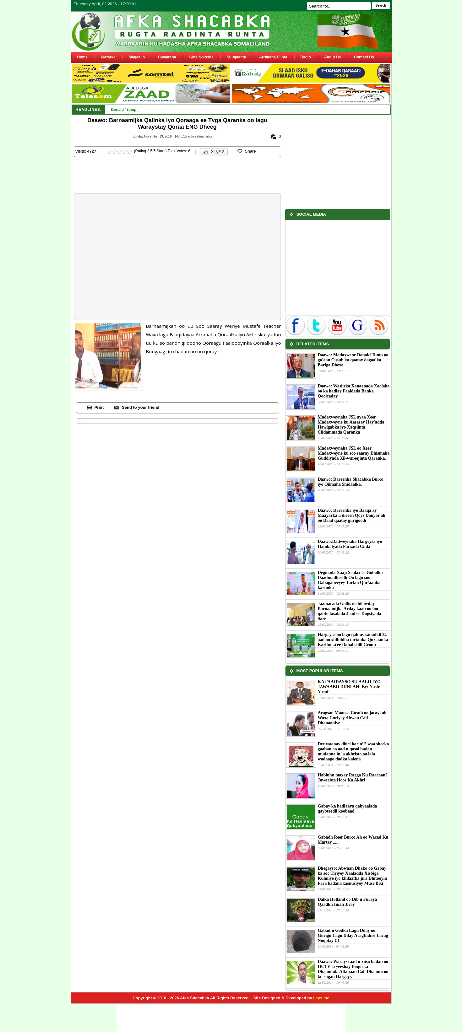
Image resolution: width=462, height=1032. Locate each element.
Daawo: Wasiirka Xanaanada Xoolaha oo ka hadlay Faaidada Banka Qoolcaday (354, 391)
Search (381, 5)
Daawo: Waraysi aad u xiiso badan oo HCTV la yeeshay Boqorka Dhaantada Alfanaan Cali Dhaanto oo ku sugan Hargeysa (353, 969)
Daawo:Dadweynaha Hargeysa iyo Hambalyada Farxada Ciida (350, 544)
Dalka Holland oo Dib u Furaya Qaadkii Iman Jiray (347, 902)
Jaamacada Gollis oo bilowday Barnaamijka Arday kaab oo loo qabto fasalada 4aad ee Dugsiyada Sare (349, 611)
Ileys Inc (321, 998)
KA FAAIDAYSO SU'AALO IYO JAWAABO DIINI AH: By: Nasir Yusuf (349, 686)
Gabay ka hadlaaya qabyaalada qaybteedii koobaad (347, 808)
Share (250, 151)
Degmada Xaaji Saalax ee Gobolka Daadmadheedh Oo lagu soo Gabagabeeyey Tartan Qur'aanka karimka (350, 580)
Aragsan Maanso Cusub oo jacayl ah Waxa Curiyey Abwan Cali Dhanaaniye (352, 718)
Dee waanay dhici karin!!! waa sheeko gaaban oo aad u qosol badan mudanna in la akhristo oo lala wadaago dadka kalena (353, 751)
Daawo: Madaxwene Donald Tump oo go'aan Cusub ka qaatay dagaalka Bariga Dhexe (353, 360)
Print (99, 407)
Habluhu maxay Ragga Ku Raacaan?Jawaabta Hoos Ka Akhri (353, 777)
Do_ (114, 109)
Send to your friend (140, 407)
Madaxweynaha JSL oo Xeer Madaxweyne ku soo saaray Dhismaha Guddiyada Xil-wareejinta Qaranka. (354, 453)
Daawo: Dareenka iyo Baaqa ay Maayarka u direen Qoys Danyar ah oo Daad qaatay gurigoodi (351, 515)
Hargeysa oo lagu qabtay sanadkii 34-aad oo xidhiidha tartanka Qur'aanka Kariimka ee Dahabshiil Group (353, 639)
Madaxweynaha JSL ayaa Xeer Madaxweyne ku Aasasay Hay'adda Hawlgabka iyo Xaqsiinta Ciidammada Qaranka (351, 425)
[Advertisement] (188, 176)
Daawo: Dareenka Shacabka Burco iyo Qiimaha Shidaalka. (350, 482)
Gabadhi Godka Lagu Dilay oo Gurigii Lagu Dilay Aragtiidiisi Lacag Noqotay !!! (353, 935)
